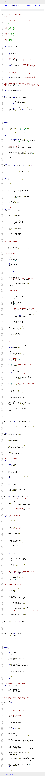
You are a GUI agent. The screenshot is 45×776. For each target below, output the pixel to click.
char (2, 7)
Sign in (43, 1)
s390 (40, 5)
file (24, 9)
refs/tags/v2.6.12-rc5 (27, 5)
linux (2, 5)
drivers (36, 5)
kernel (9, 5)
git (12, 5)
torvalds (16, 5)
